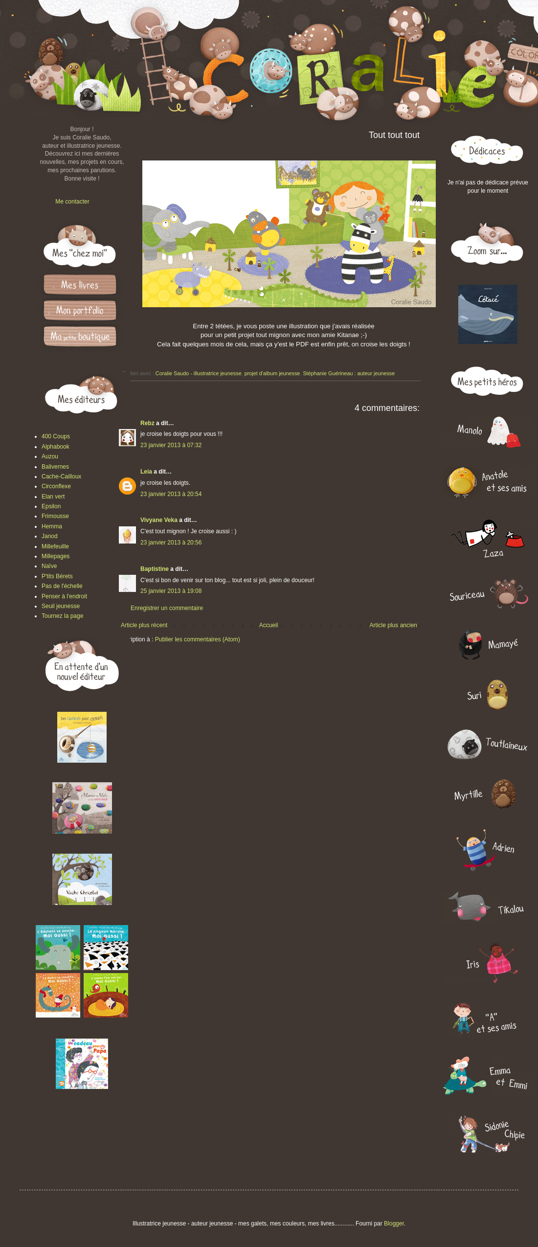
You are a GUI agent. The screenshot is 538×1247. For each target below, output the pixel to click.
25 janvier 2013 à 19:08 (171, 591)
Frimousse (55, 516)
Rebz (147, 423)
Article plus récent (144, 625)
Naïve (49, 566)
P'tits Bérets (57, 576)
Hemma (52, 526)
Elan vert (53, 496)
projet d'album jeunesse (272, 373)
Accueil (268, 625)
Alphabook (55, 446)
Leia (146, 471)
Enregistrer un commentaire (167, 608)
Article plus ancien (393, 625)
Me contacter (72, 201)
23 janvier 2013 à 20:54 (171, 494)
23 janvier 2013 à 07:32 (171, 445)
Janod (50, 536)
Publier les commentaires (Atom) (197, 639)
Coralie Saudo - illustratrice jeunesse (199, 373)
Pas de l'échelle (62, 586)
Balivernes (55, 466)
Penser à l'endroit (64, 596)
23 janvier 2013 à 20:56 (171, 542)
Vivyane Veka (159, 520)
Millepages (55, 556)
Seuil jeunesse (61, 606)
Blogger (394, 1223)
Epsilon (51, 506)
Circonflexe (56, 486)
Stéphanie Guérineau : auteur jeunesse (349, 373)
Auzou (50, 456)
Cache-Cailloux (61, 476)
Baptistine (154, 569)
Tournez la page (62, 615)
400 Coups (56, 436)
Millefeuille (55, 546)
